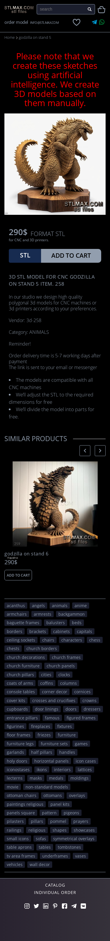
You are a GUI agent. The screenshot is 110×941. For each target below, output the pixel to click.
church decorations (26, 657)
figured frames (81, 718)
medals (56, 778)
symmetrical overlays (73, 838)
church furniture (23, 666)
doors (71, 709)
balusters (55, 622)
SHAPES (60, 830)
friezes (44, 735)
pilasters (15, 821)
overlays (77, 795)
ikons (42, 769)
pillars (37, 821)
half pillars (41, 752)
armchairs (17, 614)
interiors (62, 769)
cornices (82, 691)
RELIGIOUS (36, 830)
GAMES (81, 743)
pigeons (71, 813)
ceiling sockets (21, 640)
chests (13, 648)
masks (36, 778)
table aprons (19, 847)
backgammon (71, 614)
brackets (37, 631)
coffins (46, 683)
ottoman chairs (21, 795)
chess (94, 640)
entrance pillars (22, 718)
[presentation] (84, 450)
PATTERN (49, 813)
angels (38, 605)
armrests (42, 614)
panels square (21, 813)
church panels (61, 666)
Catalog (55, 885)
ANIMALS (59, 605)
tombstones (69, 847)
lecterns (15, 778)
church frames (66, 657)
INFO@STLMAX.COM (44, 22)
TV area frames (21, 856)
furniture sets (54, 743)
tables (45, 847)
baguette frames (23, 622)
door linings (46, 709)
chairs (48, 640)
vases (80, 856)
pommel (58, 821)
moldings (79, 778)
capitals (84, 631)
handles (67, 752)
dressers (92, 709)
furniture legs (20, 743)
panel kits (60, 804)
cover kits (16, 700)
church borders (41, 648)
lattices (85, 769)
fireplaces (40, 726)
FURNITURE (67, 735)
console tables (21, 691)
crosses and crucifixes (53, 700)
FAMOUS (52, 718)
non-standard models (47, 787)
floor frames (19, 735)
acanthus (16, 605)
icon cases (86, 761)
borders (14, 631)
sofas (41, 838)
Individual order (55, 892)
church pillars (20, 674)
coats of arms (20, 683)
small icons (18, 838)
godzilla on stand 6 (26, 554)
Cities (46, 674)
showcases (84, 830)
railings (14, 830)
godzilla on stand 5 (35, 37)
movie (12, 787)
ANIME (81, 605)
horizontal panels (51, 761)
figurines (15, 726)
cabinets (61, 631)
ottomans (52, 795)
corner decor (54, 691)
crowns (89, 700)
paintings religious (25, 804)
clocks (64, 674)
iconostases (18, 769)
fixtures (64, 726)
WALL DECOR (40, 864)
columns (68, 683)
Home (9, 37)
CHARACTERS (71, 640)
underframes (55, 856)
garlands (15, 752)
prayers (80, 821)
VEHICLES (15, 864)
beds (77, 622)
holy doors (17, 761)
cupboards (17, 709)
